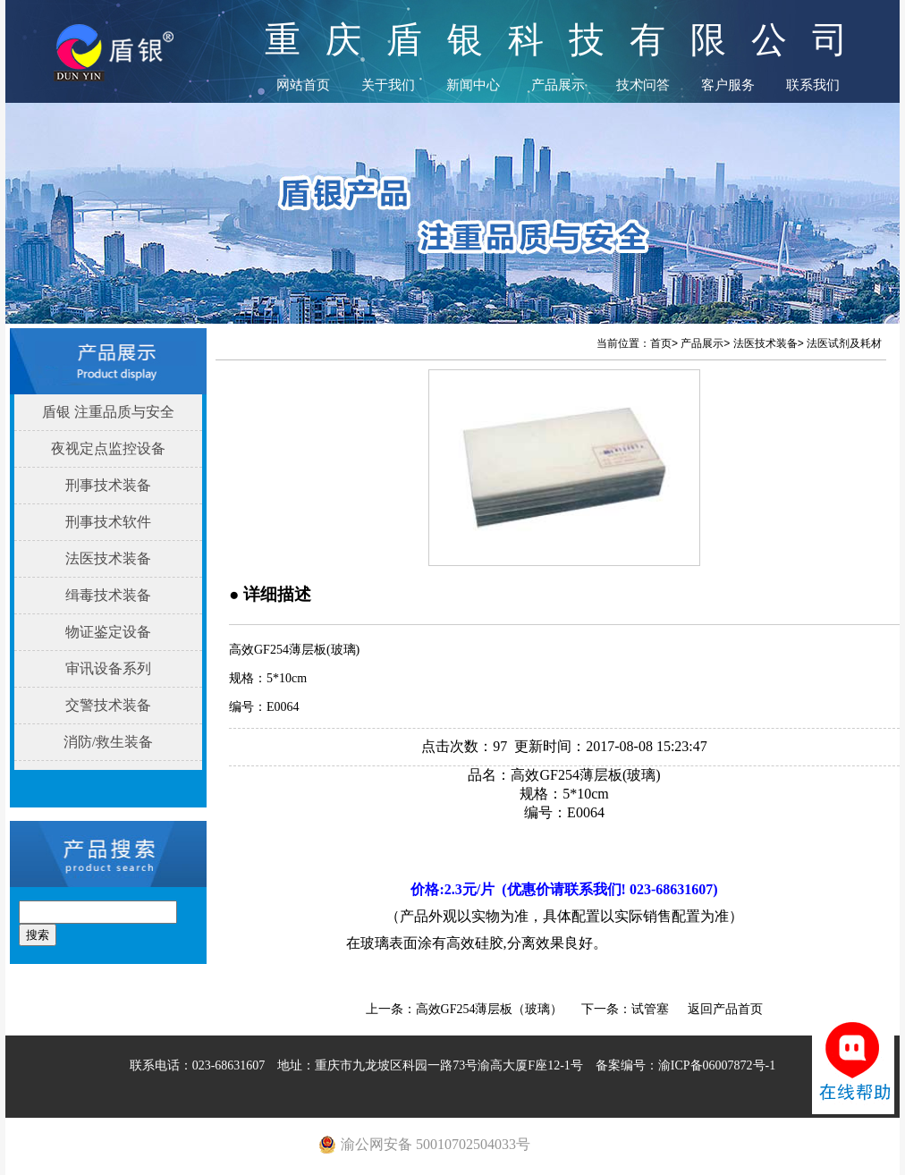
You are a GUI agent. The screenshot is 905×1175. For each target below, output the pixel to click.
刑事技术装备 (108, 485)
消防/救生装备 (108, 741)
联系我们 (813, 85)
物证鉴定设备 (108, 631)
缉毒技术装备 (108, 595)
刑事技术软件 (108, 521)
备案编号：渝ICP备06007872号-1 (685, 1065)
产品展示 (558, 85)
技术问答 (643, 85)
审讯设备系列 (108, 668)
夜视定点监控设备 (108, 448)
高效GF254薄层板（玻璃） (489, 1009)
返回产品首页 (725, 1009)
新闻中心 (473, 85)
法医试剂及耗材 (844, 343)
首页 (661, 343)
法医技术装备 (108, 558)
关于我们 (388, 85)
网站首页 (303, 85)
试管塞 (650, 1009)
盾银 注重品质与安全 (108, 411)
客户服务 (728, 85)
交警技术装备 (108, 705)
